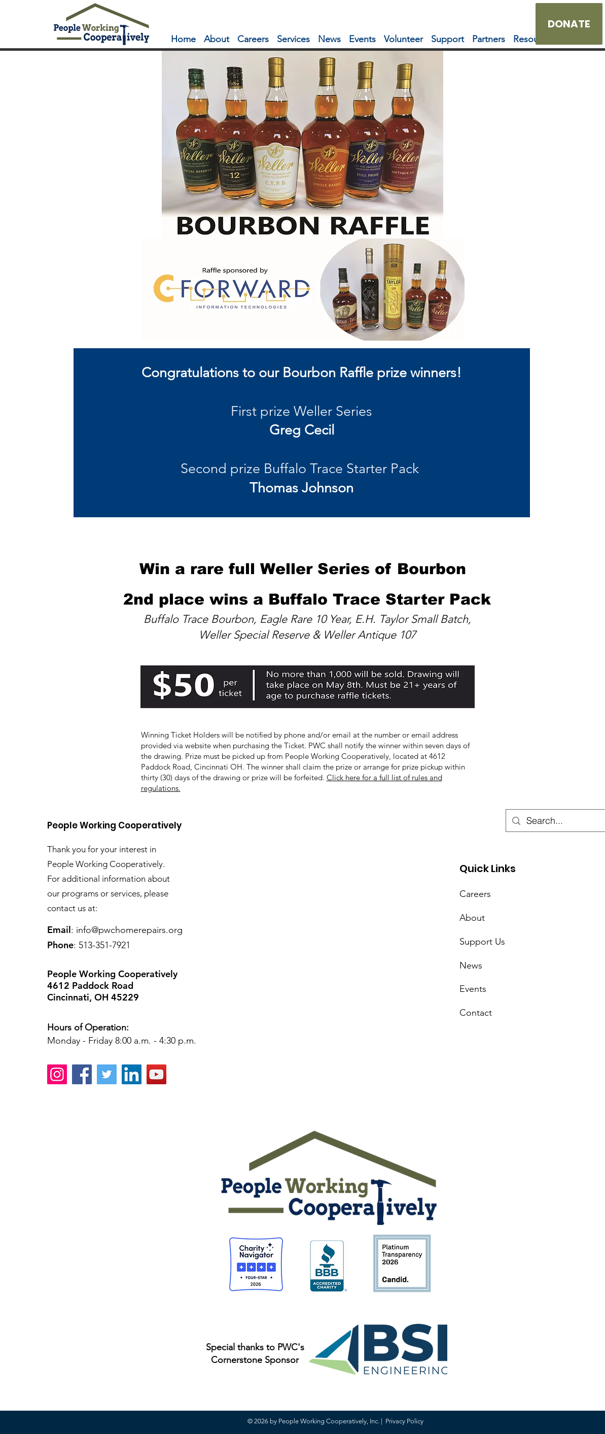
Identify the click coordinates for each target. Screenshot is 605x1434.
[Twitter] (107, 1074)
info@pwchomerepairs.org (129, 930)
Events (472, 988)
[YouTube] (156, 1074)
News (470, 965)
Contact (475, 1012)
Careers (475, 893)
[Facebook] (82, 1074)
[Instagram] (57, 1074)
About (472, 917)
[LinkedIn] (131, 1074)
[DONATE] (569, 24)
